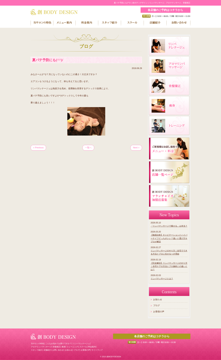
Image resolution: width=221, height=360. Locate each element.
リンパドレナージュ (81, 343)
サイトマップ (97, 350)
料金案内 (92, 347)
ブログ (156, 305)
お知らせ (157, 299)
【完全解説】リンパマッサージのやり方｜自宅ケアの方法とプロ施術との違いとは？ (169, 266)
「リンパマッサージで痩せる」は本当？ (169, 226)
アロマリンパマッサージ (41, 347)
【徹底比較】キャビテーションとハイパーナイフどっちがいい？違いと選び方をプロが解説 (169, 238)
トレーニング (72, 347)
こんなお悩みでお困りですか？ (58, 343)
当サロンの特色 (37, 343)
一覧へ (88, 147)
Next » (136, 147)
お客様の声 (158, 311)
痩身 (63, 347)
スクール (83, 347)
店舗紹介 (47, 350)
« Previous (38, 147)
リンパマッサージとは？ (162, 278)
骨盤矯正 (56, 347)
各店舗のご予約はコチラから (165, 10)
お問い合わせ (58, 350)
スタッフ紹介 (36, 350)
